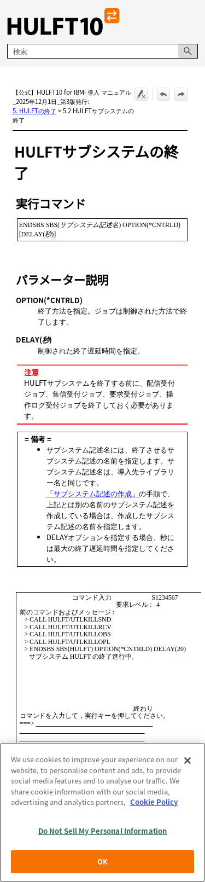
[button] (188, 51)
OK (102, 861)
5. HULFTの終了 (34, 110)
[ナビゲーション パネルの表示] (192, 22)
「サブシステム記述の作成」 (92, 493)
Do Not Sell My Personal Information (102, 831)
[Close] (187, 760)
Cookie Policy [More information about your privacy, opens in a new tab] (154, 802)
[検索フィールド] (102, 51)
